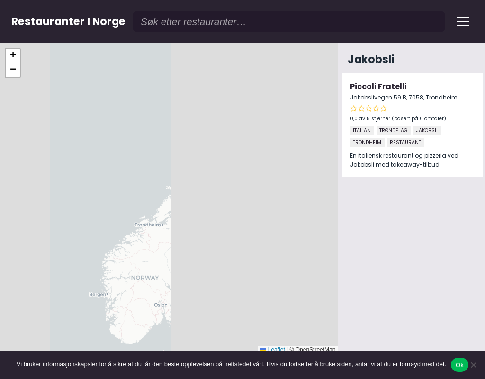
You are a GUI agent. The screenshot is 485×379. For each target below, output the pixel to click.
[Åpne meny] (463, 21)
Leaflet (272, 349)
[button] (13, 56)
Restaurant (405, 142)
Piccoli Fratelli (378, 86)
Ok (460, 365)
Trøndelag (393, 130)
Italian (362, 130)
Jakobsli (427, 130)
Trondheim (367, 142)
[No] (473, 365)
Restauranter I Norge (68, 21)
